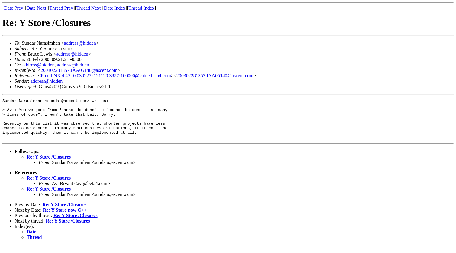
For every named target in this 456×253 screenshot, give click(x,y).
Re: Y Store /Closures (49, 165)
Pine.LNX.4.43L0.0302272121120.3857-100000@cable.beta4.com (106, 75)
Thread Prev (61, 8)
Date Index (114, 8)
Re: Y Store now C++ (65, 218)
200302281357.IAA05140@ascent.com (79, 70)
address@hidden (80, 43)
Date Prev (13, 8)
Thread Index (141, 8)
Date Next (36, 8)
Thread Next (88, 8)
